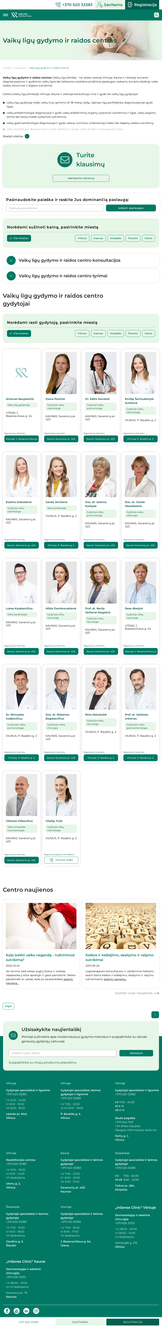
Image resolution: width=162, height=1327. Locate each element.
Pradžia (7, 67)
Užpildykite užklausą (81, 178)
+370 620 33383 (61, 860)
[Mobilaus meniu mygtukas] (5, 15)
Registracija (142, 4)
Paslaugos (20, 67)
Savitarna (109, 4)
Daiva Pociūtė (55, 399)
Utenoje (22, 439)
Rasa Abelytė (134, 608)
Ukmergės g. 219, (126, 1243)
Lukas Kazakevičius (19, 608)
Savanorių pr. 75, (17, 1293)
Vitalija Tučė (54, 821)
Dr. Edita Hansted (97, 399)
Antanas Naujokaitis (20, 399)
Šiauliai (133, 238)
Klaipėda (115, 238)
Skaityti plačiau (16, 136)
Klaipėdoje (122, 1153)
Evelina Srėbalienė (19, 502)
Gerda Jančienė (56, 502)
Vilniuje (140, 439)
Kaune (61, 439)
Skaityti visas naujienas (134, 993)
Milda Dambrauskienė (61, 608)
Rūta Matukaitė (96, 714)
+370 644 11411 (124, 1122)
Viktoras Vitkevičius (19, 821)
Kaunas (98, 238)
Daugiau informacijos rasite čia (135, 1130)
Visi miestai (20, 238)
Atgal (8, 1006)
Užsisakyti (136, 1053)
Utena (149, 238)
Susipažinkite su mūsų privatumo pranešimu (43, 1063)
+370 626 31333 (125, 1223)
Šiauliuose (13, 1207)
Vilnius (82, 238)
